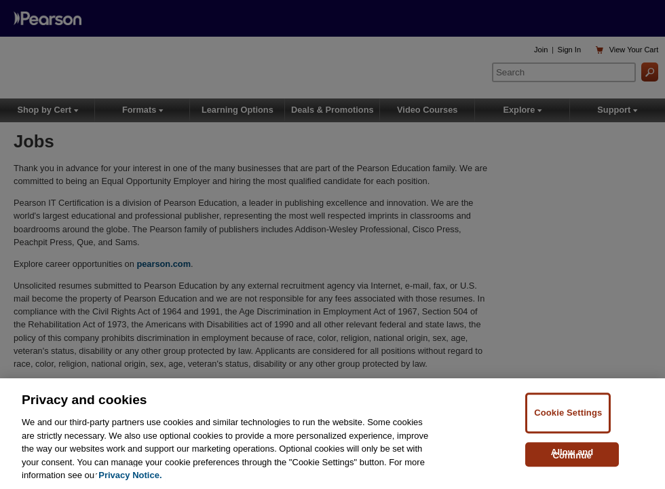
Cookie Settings (568, 413)
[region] (332, 433)
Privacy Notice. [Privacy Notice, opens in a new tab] (130, 475)
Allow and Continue (572, 453)
